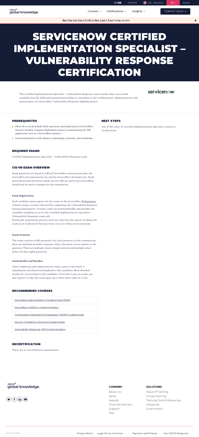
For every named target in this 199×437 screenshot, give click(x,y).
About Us (115, 391)
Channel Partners (120, 404)
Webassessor (89, 201)
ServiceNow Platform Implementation (37, 307)
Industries (152, 404)
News (112, 396)
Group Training (156, 396)
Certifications (117, 11)
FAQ (111, 413)
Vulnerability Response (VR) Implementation (40, 329)
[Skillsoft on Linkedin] (19, 399)
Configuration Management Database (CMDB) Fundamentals (49, 314)
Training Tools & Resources (163, 400)
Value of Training (157, 391)
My (117, 2)
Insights (138, 11)
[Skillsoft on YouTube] (25, 399)
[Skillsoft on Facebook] (14, 399)
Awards (113, 400)
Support (114, 408)
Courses (94, 11)
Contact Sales (175, 11)
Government (154, 408)
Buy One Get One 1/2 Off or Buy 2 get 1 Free (87, 20)
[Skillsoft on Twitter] (8, 399)
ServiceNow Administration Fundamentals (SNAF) (42, 300)
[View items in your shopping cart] (173, 2)
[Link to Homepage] (23, 386)
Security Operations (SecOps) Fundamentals (40, 322)
